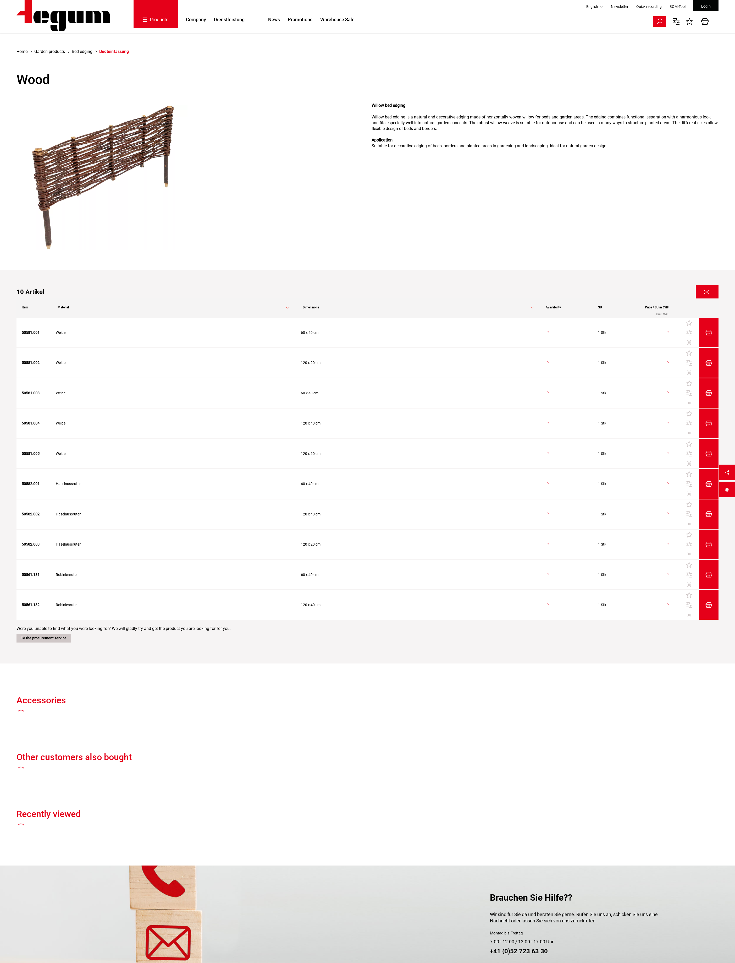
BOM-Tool (678, 6)
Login (706, 6)
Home (21, 51)
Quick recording (649, 6)
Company (196, 19)
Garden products (49, 51)
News (274, 19)
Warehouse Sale (337, 19)
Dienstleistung (229, 19)
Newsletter (619, 6)
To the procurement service (44, 638)
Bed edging (82, 51)
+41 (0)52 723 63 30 (519, 951)
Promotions (300, 19)
